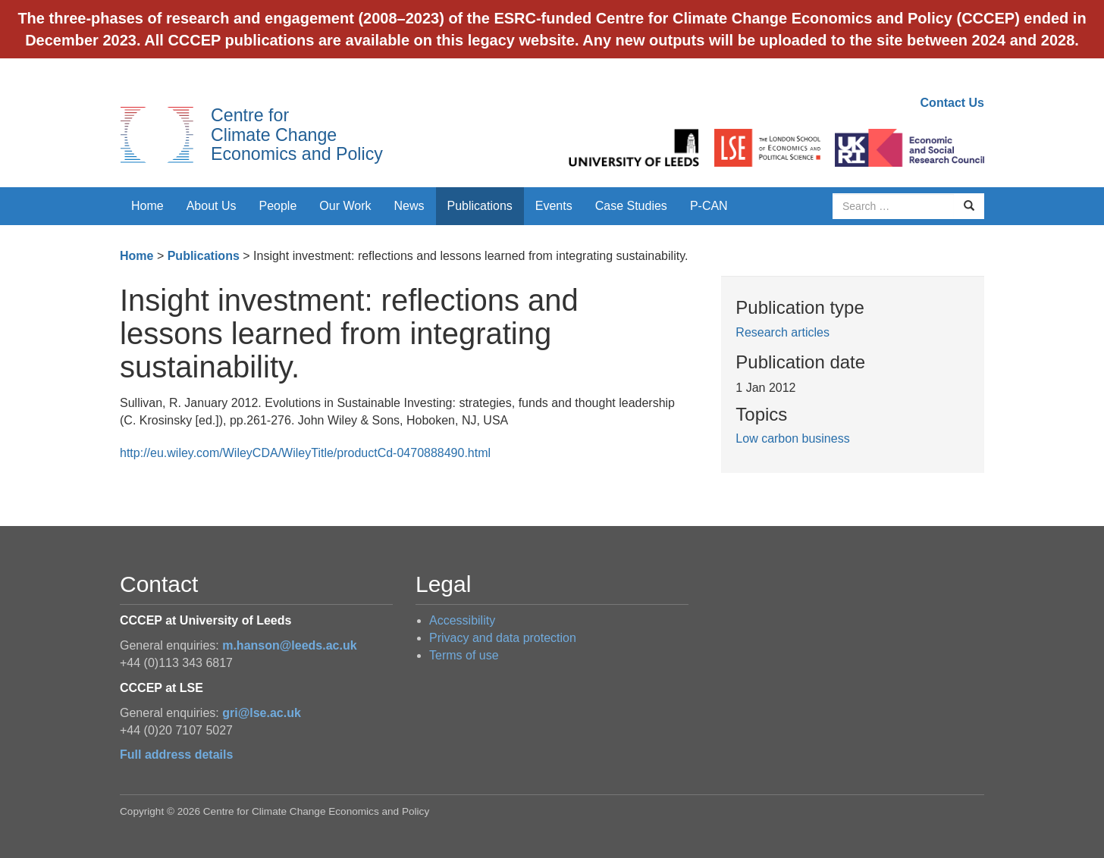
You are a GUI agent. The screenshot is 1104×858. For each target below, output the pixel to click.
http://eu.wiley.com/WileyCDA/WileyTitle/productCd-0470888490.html (305, 452)
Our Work (345, 205)
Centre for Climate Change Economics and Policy (297, 134)
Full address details (176, 754)
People (278, 205)
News (409, 205)
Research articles (782, 332)
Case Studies (631, 205)
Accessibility (462, 620)
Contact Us (952, 102)
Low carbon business (792, 438)
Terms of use (464, 655)
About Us (212, 205)
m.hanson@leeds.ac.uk (289, 645)
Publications (480, 205)
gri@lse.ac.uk (261, 712)
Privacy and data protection (502, 637)
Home (147, 205)
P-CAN (709, 205)
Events (553, 205)
